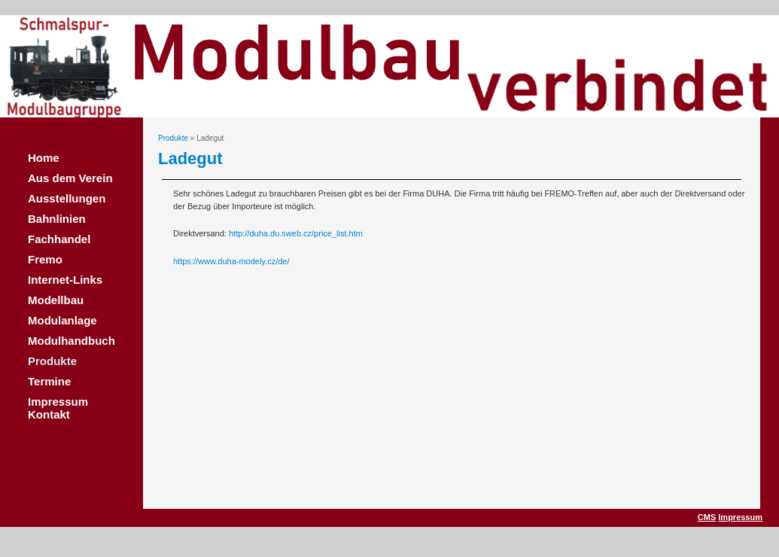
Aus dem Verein (70, 178)
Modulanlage (62, 320)
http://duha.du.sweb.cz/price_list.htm (296, 233)
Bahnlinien (57, 218)
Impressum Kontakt (58, 408)
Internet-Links (65, 279)
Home (43, 157)
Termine (49, 381)
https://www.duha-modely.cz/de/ (231, 261)
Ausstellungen (66, 198)
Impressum (740, 517)
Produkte (52, 361)
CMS (707, 517)
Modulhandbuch (71, 340)
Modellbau (56, 300)
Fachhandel (59, 239)
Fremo (45, 259)
